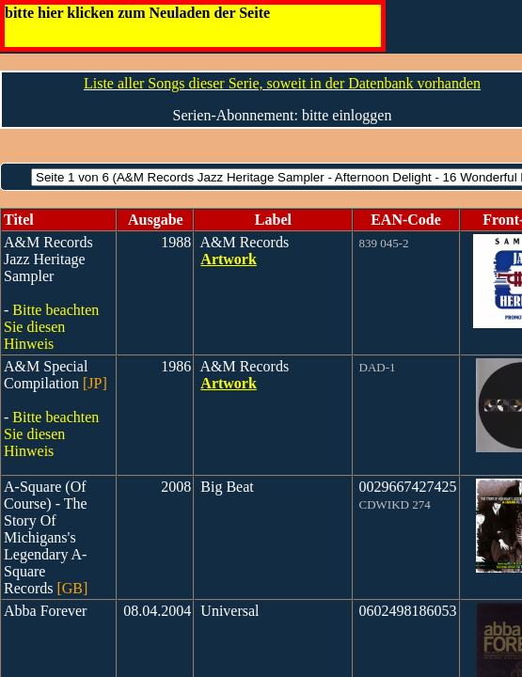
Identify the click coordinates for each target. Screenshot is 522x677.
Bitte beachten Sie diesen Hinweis (51, 327)
